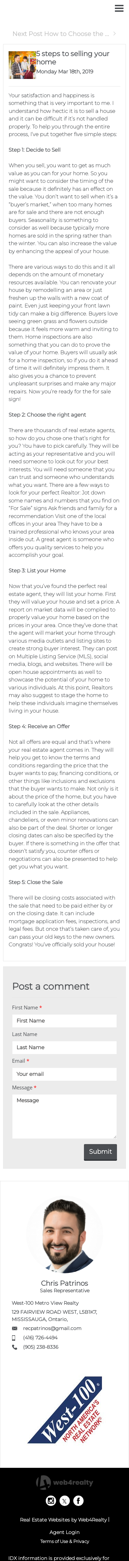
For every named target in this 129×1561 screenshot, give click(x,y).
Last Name (24, 1034)
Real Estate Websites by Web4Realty (63, 1520)
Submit (100, 1152)
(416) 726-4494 (40, 1338)
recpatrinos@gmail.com (52, 1328)
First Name (27, 1007)
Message (24, 1087)
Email (20, 1060)
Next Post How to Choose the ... (64, 34)
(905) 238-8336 (40, 1347)
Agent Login (64, 1532)
